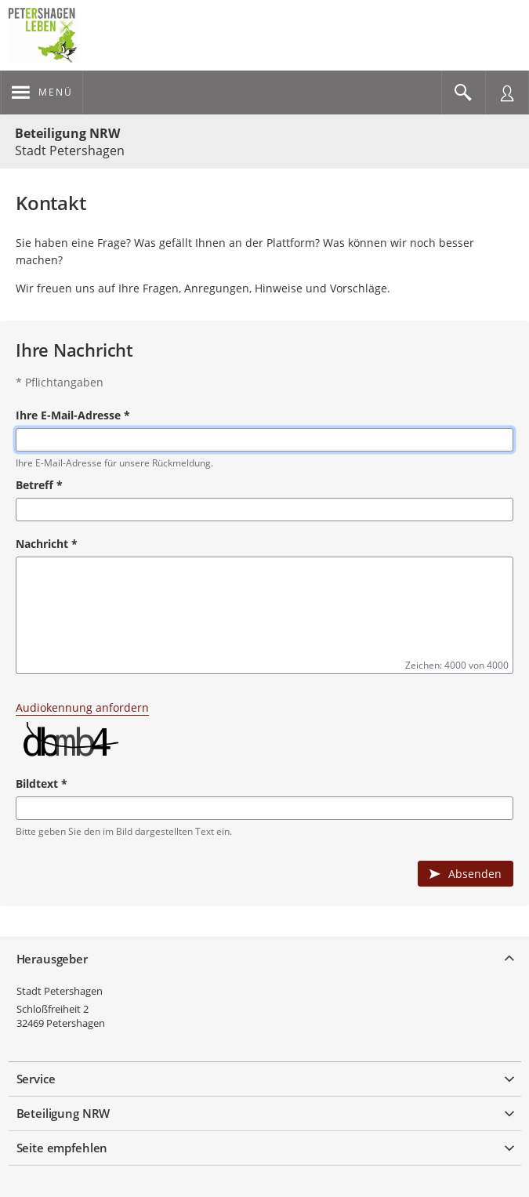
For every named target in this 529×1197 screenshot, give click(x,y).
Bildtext (41, 783)
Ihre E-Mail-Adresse (73, 415)
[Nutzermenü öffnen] (507, 92)
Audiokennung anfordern (82, 707)
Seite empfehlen (62, 1147)
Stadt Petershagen (59, 991)
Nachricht (47, 543)
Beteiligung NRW (67, 133)
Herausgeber (52, 959)
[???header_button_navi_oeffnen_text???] (42, 92)
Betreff (39, 484)
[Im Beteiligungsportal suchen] (463, 92)
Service (36, 1078)
